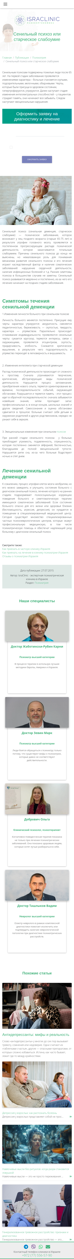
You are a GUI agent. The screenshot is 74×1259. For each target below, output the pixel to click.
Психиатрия (39, 57)
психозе (61, 431)
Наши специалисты (37, 601)
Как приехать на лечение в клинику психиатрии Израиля (35, 552)
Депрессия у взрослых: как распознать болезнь (29, 1113)
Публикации (22, 57)
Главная (7, 57)
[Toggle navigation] (5, 4)
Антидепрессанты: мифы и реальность (35, 1035)
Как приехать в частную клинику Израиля (26, 549)
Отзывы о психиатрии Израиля (20, 556)
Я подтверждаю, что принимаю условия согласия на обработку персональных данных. (40, 147)
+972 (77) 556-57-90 (37, 1255)
